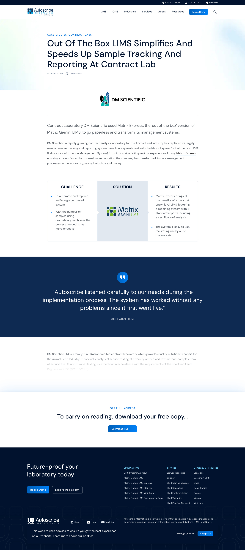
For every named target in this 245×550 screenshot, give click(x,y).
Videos (197, 498)
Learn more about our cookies (73, 536)
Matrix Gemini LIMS (133, 477)
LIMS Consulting (175, 488)
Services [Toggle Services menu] (147, 11)
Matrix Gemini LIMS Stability (138, 488)
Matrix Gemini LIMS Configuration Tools (143, 498)
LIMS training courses (178, 482)
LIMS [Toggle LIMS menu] (103, 11)
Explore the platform (67, 489)
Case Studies (200, 488)
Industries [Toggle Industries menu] (130, 11)
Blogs (196, 482)
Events (197, 493)
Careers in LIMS (201, 477)
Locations (199, 472)
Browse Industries (176, 472)
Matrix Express (186, 153)
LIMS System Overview (135, 472)
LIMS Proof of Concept (178, 503)
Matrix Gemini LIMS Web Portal (139, 493)
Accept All (205, 533)
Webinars (198, 503)
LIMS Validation (174, 498)
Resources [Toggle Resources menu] (178, 11)
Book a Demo (198, 12)
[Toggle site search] (215, 12)
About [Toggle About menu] (161, 11)
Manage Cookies (185, 533)
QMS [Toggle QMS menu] (115, 11)
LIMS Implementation (177, 493)
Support (171, 477)
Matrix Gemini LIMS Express (138, 482)
